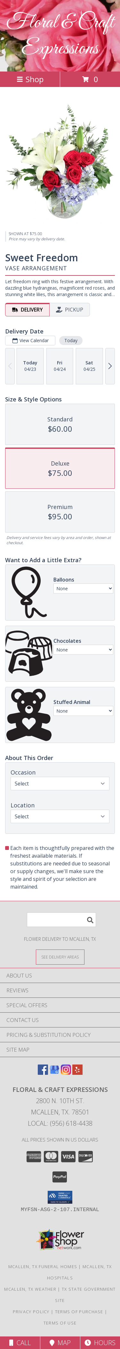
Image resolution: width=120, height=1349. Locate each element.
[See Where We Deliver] (60, 957)
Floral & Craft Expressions (60, 36)
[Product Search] (61, 919)
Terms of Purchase (79, 1312)
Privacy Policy (31, 1312)
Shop (30, 79)
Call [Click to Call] (20, 1342)
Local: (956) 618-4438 (60, 1123)
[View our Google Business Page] (54, 1072)
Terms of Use (60, 1323)
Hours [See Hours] (100, 1342)
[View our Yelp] (77, 1072)
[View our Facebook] (43, 1072)
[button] (60, 1197)
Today (70, 340)
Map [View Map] (60, 1342)
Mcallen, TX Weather (30, 1289)
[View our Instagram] (66, 1072)
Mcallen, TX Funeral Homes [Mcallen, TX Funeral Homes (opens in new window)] (42, 1266)
